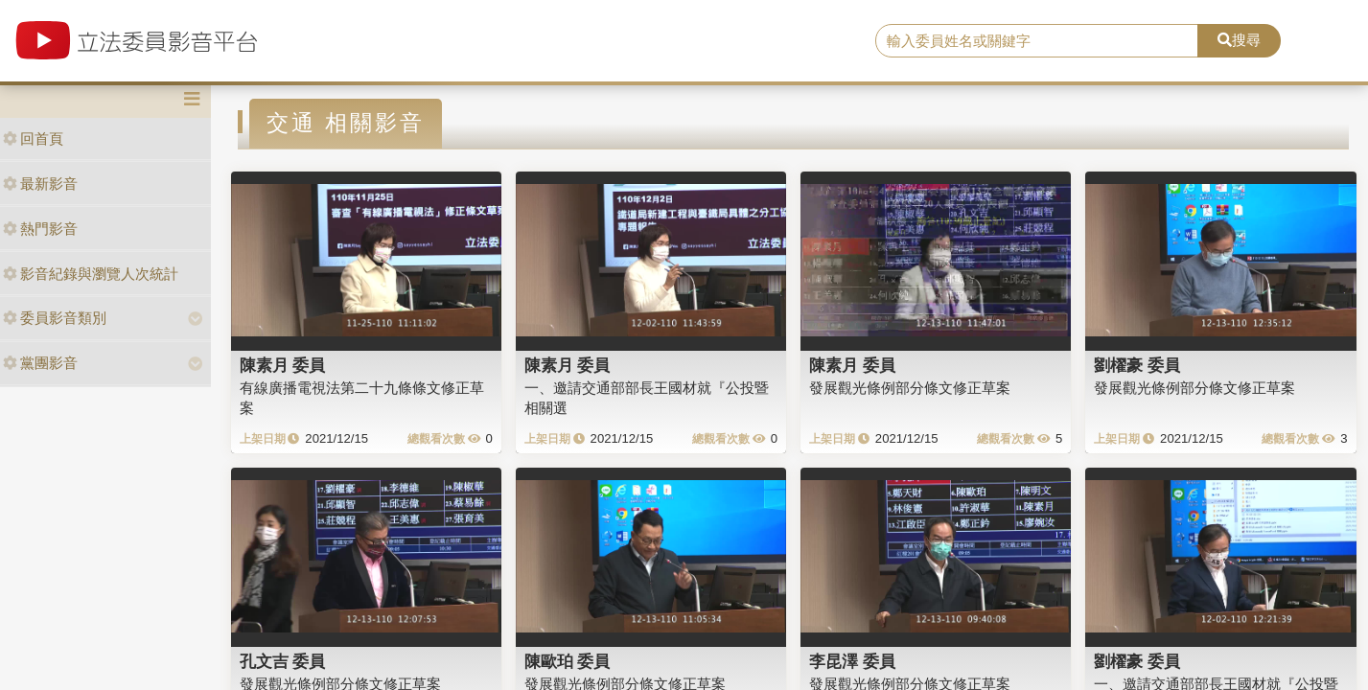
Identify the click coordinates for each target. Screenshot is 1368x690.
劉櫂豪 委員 (1137, 365)
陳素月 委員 (283, 365)
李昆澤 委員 (852, 661)
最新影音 (40, 183)
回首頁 (33, 138)
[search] (1036, 41)
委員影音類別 (54, 318)
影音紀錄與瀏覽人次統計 (90, 273)
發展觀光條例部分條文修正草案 (909, 388)
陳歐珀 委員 (567, 661)
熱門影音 (40, 228)
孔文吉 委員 (283, 661)
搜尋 (1239, 40)
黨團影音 (40, 363)
